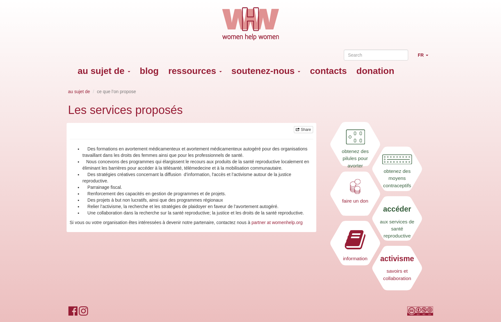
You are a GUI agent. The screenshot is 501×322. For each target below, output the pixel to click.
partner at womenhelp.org (277, 222)
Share (303, 129)
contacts (328, 71)
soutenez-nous (265, 71)
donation (375, 71)
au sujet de (104, 71)
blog (149, 71)
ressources (195, 71)
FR (425, 57)
